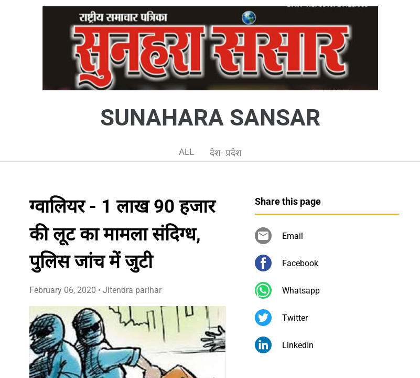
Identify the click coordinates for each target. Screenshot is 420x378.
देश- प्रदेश (226, 153)
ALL (186, 151)
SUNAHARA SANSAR (210, 117)
